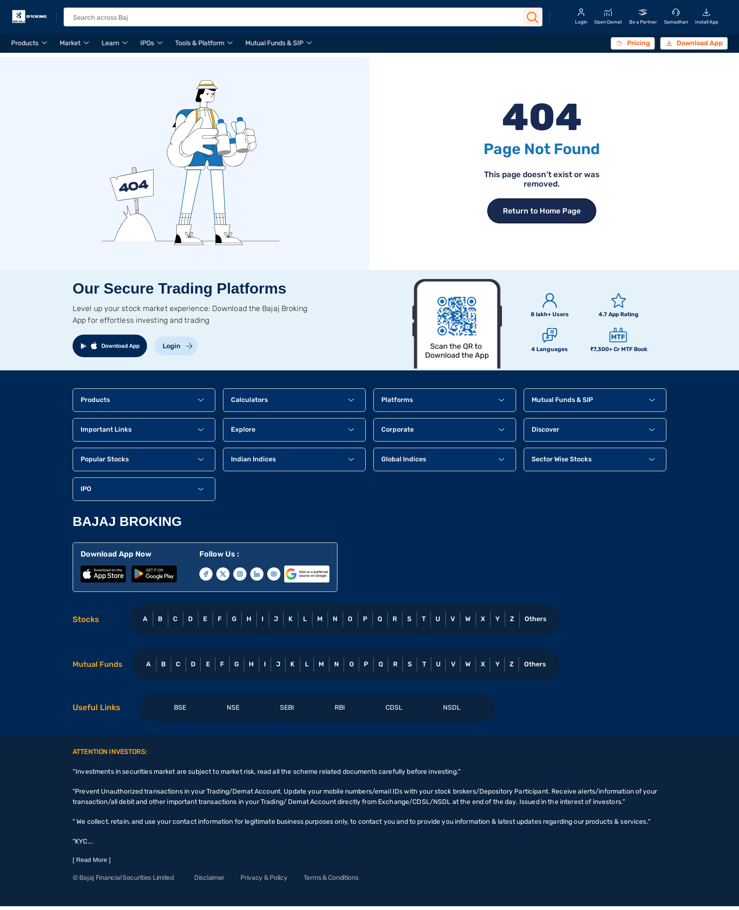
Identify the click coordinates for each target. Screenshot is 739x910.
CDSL (394, 708)
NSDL (451, 708)
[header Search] (294, 17)
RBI (340, 708)
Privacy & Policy (263, 878)
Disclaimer (209, 878)
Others (535, 619)
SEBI (287, 708)
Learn (110, 43)
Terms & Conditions (331, 878)
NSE (233, 708)
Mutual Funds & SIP (275, 43)
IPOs (147, 43)
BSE (180, 708)
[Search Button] (532, 17)
